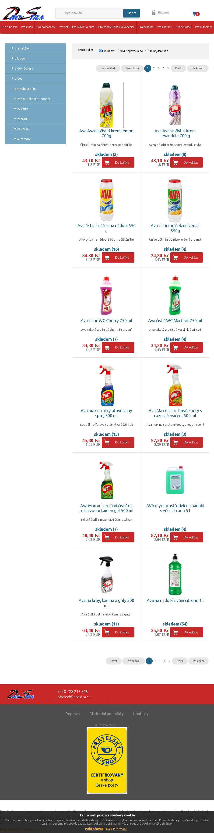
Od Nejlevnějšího (132, 51)
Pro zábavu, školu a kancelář (116, 27)
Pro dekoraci (183, 27)
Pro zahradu (164, 27)
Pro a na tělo (10, 27)
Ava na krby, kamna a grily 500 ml (106, 603)
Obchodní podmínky (106, 714)
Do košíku (122, 162)
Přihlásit (163, 12)
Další (178, 68)
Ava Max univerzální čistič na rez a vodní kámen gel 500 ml (106, 508)
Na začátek (108, 68)
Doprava (72, 714)
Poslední (198, 660)
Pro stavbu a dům (83, 27)
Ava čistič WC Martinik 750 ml (175, 320)
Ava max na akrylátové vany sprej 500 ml (106, 413)
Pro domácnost (46, 27)
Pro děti (63, 27)
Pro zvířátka (145, 27)
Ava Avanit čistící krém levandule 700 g (175, 133)
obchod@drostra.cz (74, 697)
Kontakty (141, 714)
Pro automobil (203, 27)
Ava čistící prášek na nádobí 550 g (106, 228)
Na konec (198, 68)
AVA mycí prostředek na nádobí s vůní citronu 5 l (175, 508)
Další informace (116, 828)
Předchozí (132, 68)
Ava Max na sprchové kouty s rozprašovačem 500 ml (175, 413)
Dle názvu (108, 51)
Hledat (131, 13)
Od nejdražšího (158, 51)
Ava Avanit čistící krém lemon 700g (106, 133)
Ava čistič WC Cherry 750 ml (106, 320)
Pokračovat (94, 829)
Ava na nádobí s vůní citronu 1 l (175, 600)
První (113, 660)
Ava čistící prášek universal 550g (175, 228)
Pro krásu (27, 27)
